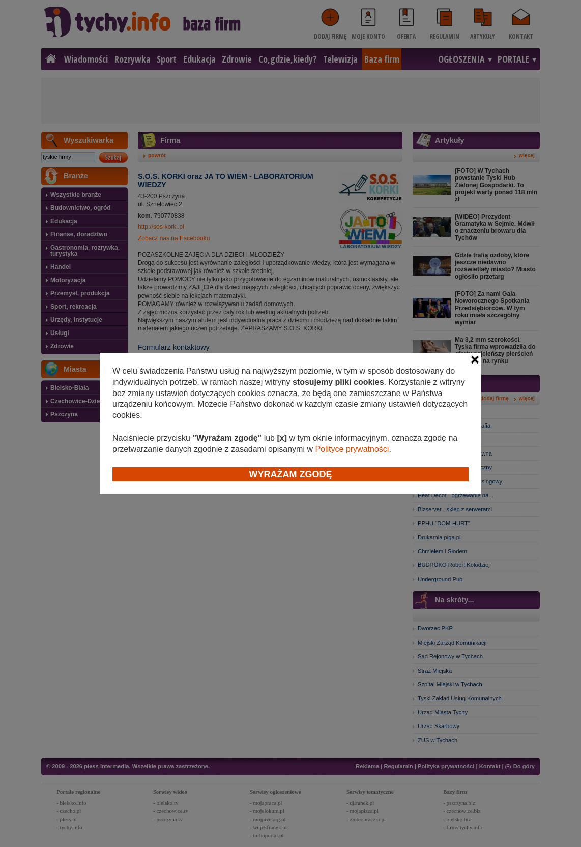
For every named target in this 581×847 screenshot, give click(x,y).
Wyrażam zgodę (290, 474)
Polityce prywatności (352, 449)
